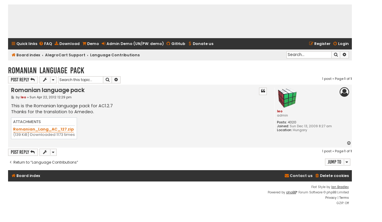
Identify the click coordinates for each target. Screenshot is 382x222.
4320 (292, 122)
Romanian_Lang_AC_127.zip (43, 129)
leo (280, 111)
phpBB (291, 192)
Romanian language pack (46, 70)
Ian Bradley (340, 187)
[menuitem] (45, 44)
